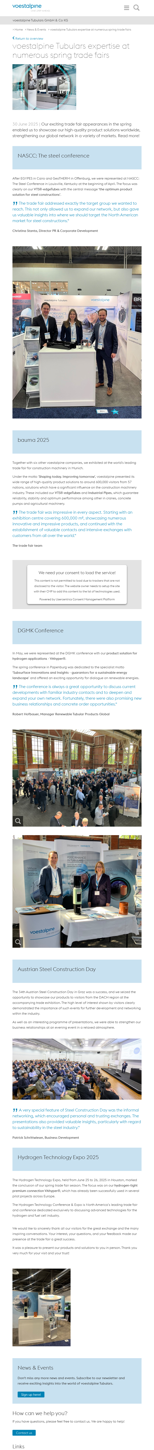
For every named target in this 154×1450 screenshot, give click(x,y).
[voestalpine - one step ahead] (31, 7)
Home (19, 29)
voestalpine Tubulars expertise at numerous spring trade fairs (90, 29)
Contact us (24, 1433)
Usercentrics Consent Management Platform (85, 599)
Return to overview (27, 38)
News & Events (36, 29)
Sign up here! (31, 1394)
